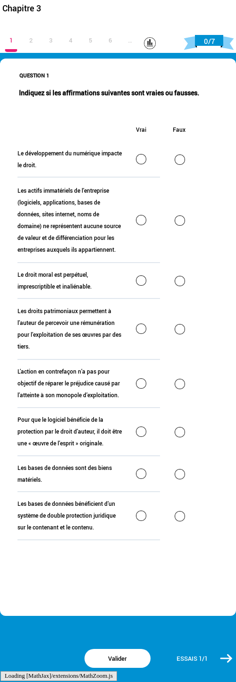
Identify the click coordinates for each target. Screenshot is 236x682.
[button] (226, 658)
